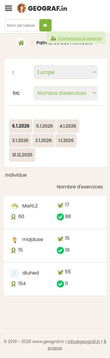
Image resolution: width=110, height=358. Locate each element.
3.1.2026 (20, 140)
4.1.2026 (68, 126)
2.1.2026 (43, 140)
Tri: (16, 93)
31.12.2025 (22, 155)
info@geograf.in (83, 341)
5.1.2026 (44, 126)
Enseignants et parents (76, 38)
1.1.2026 (66, 140)
